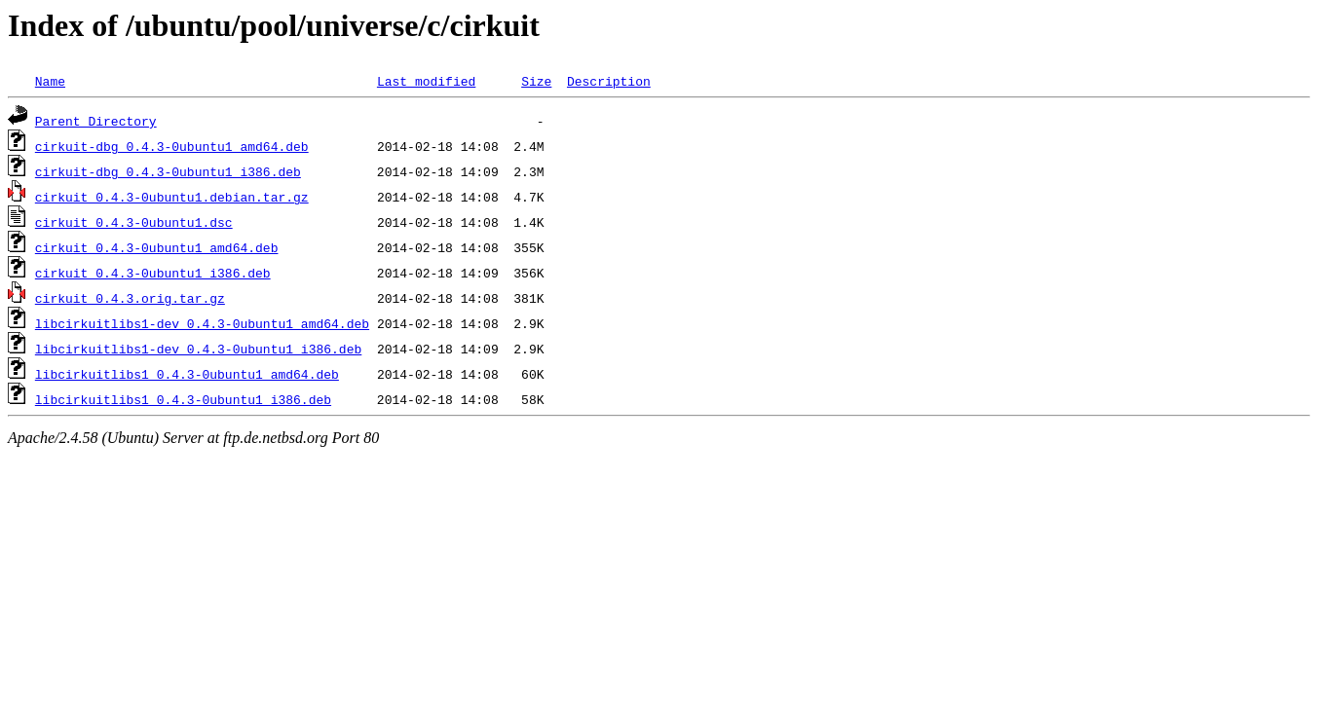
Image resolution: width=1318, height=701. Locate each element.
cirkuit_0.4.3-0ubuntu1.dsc (134, 222)
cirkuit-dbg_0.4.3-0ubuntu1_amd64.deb (172, 146)
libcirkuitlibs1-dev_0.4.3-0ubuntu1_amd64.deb (202, 323)
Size (536, 81)
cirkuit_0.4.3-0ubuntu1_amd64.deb (157, 247)
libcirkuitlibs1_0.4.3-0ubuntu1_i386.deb (183, 399)
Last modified (426, 81)
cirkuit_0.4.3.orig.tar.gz (130, 298)
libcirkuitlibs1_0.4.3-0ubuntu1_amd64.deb (187, 374)
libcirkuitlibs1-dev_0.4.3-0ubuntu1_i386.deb (198, 348)
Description (609, 81)
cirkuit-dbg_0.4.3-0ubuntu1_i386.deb (168, 171)
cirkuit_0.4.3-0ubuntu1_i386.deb (153, 272)
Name (50, 81)
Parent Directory (96, 120)
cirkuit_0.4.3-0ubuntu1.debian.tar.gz (172, 196)
